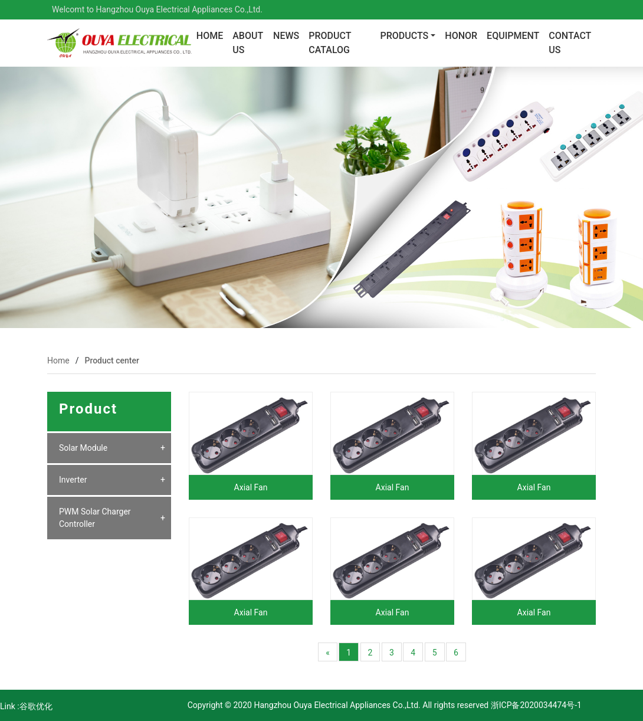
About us (247, 42)
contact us (570, 42)
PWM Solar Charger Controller (95, 518)
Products (404, 35)
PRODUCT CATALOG (330, 42)
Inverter (73, 479)
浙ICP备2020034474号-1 (535, 705)
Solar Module (83, 448)
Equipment (513, 35)
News (286, 35)
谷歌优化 (36, 706)
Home (209, 35)
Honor (461, 35)
